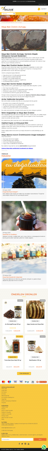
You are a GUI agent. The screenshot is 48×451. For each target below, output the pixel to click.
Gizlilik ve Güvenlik (6, 414)
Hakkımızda (5, 407)
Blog (8, 22)
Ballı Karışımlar (5, 395)
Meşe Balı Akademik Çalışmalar (12, 277)
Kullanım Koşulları (6, 412)
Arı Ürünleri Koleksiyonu (8, 397)
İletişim (3, 408)
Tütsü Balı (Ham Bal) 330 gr (12, 360)
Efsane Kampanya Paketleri (9, 401)
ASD (45, 449)
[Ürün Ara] (14, 14)
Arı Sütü (4, 394)
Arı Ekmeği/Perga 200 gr (13, 324)
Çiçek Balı (4, 390)
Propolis (4, 402)
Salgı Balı (4, 399)
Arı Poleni (4, 392)
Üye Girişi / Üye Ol (42, 4)
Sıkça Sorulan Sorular (7, 417)
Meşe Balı (4, 388)
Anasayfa (4, 22)
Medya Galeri (5, 415)
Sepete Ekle (12, 357)
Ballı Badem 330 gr (35, 360)
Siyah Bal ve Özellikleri (10, 234)
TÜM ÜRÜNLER (24, 373)
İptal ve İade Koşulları (7, 410)
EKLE (40, 439)
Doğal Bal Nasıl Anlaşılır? (10, 192)
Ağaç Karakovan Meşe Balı (35, 324)
